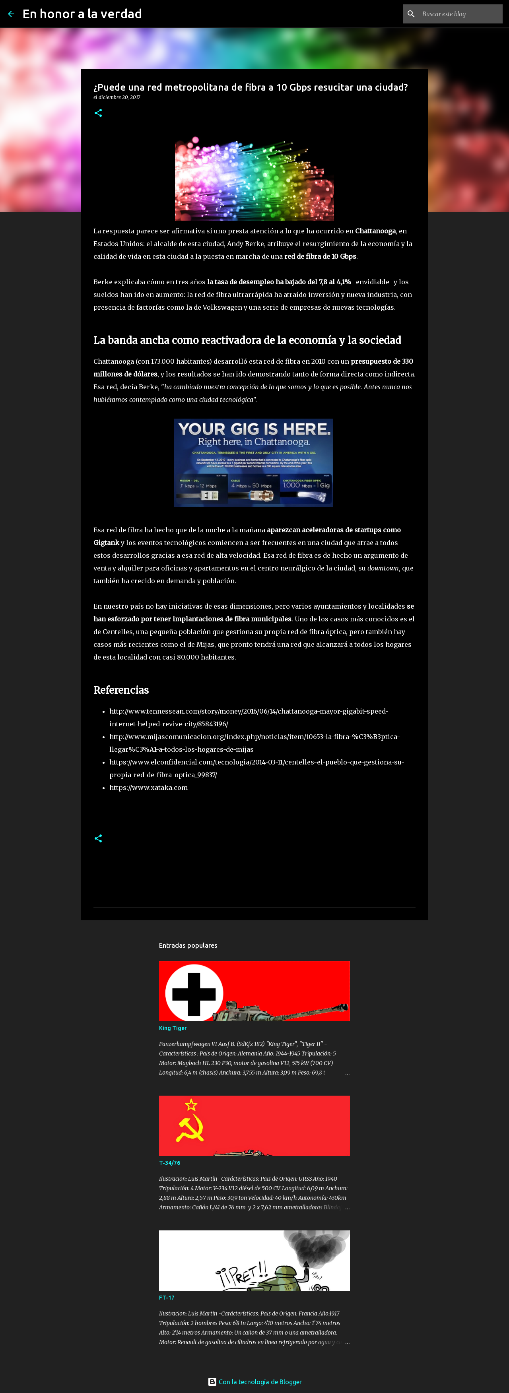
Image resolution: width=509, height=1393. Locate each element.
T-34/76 (169, 1163)
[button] (98, 113)
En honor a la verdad (82, 13)
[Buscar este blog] (461, 13)
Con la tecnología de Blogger (255, 1381)
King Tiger (173, 1028)
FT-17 (167, 1297)
